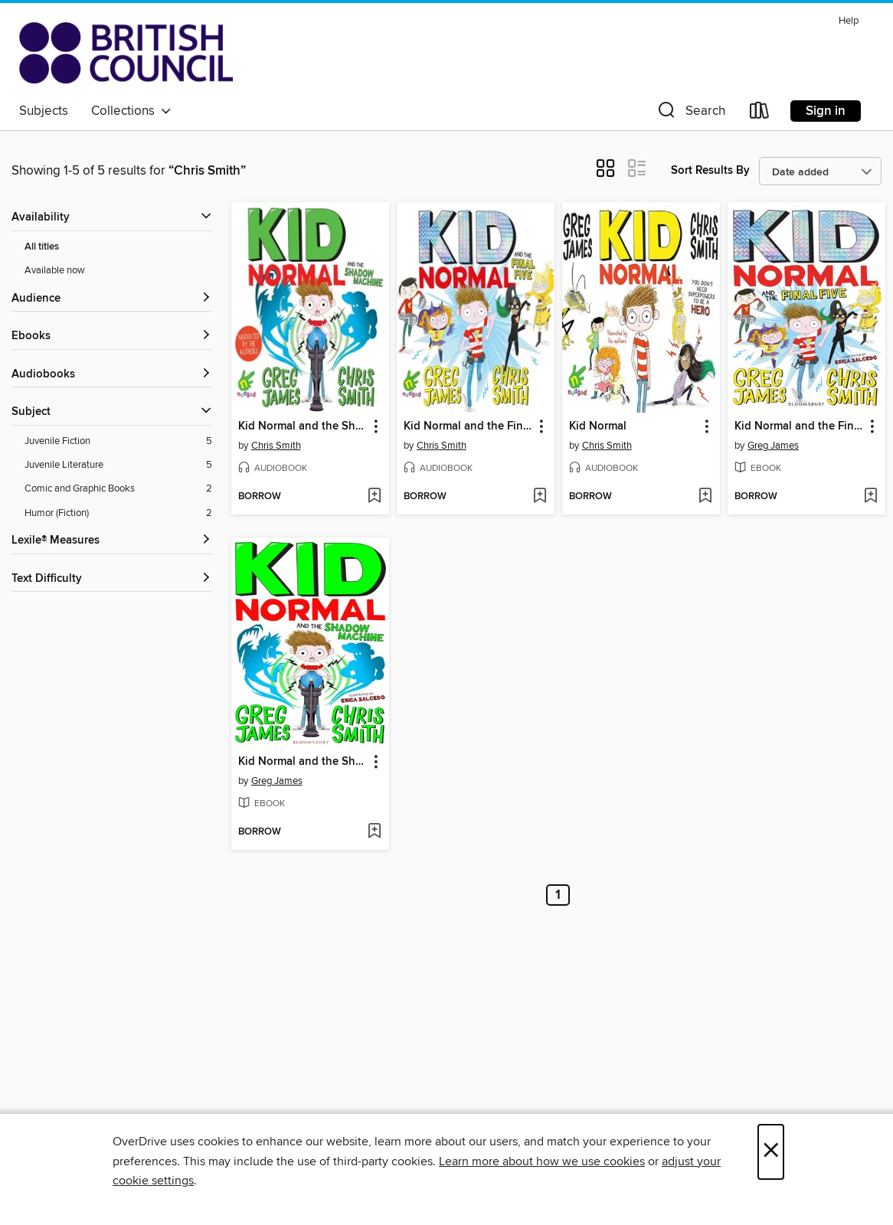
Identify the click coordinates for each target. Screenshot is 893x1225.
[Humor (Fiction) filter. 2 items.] (118, 513)
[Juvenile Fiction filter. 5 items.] (118, 441)
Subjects (43, 111)
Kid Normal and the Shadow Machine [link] (303, 426)
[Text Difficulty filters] (111, 579)
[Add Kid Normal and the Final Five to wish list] (539, 497)
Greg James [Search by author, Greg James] (773, 445)
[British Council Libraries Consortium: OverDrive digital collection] (126, 52)
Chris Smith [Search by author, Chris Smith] (276, 445)
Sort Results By (710, 170)
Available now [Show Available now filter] (55, 270)
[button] (690, 114)
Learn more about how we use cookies (542, 1161)
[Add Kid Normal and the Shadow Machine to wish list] (374, 497)
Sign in (826, 111)
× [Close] (770, 1151)
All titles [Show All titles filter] (42, 246)
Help (849, 21)
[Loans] (760, 114)
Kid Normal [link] (597, 426)
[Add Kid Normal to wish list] (705, 497)
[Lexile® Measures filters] (111, 541)
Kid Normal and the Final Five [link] (468, 426)
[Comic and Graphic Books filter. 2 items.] (118, 489)
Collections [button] (131, 111)
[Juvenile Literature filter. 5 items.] (118, 465)
